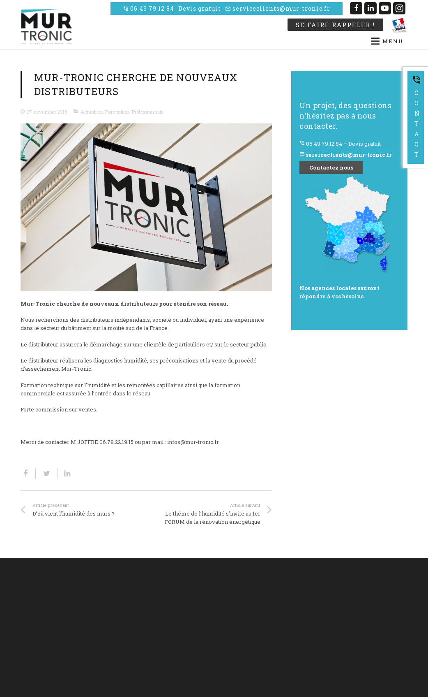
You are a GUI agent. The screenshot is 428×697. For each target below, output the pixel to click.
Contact (416, 116)
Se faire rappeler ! (335, 25)
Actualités (92, 112)
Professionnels (147, 112)
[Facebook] (356, 8)
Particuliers (117, 112)
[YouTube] (385, 8)
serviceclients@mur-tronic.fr (277, 8)
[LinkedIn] (370, 8)
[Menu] (300, 41)
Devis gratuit (199, 8)
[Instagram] (399, 8)
